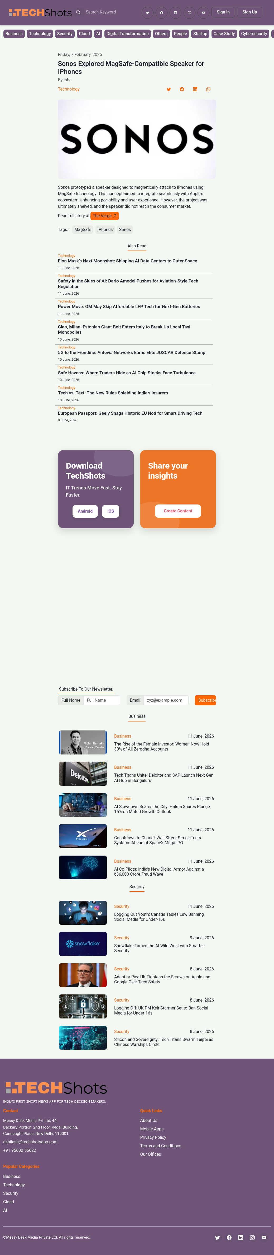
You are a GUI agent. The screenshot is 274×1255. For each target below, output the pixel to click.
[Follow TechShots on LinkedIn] (175, 13)
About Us (148, 1120)
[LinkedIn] (195, 89)
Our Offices (150, 1154)
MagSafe (82, 229)
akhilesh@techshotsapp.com (30, 1141)
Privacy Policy (153, 1137)
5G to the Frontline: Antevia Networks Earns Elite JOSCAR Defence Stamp (131, 352)
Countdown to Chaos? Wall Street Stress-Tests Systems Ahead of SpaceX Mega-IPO (157, 840)
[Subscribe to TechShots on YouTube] (203, 13)
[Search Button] (78, 12)
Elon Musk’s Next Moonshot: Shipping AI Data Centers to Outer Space (127, 260)
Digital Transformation (128, 33)
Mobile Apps (152, 1128)
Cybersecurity (254, 33)
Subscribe (207, 700)
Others (161, 33)
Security (65, 33)
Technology (40, 33)
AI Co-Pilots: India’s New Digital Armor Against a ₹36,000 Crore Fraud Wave (159, 872)
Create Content (178, 510)
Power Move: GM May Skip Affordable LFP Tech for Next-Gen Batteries (129, 306)
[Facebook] (182, 89)
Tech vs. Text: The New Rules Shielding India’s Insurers (113, 392)
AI (98, 33)
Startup (200, 33)
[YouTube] (264, 1237)
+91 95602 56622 (19, 1150)
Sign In (223, 12)
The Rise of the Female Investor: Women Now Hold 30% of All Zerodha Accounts (161, 747)
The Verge (105, 215)
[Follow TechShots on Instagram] (189, 13)
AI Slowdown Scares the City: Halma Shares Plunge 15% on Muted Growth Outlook (162, 809)
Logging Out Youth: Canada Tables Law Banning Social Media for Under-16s (159, 917)
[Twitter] (168, 89)
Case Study (224, 33)
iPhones (105, 229)
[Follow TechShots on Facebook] (161, 13)
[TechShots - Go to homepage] (40, 12)
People (180, 33)
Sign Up (250, 12)
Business (14, 33)
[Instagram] (252, 1237)
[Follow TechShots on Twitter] (147, 13)
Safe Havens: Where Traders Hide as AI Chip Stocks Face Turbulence (127, 372)
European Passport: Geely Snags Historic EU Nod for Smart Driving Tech (130, 413)
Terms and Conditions (160, 1145)
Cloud (84, 33)
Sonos (125, 229)
